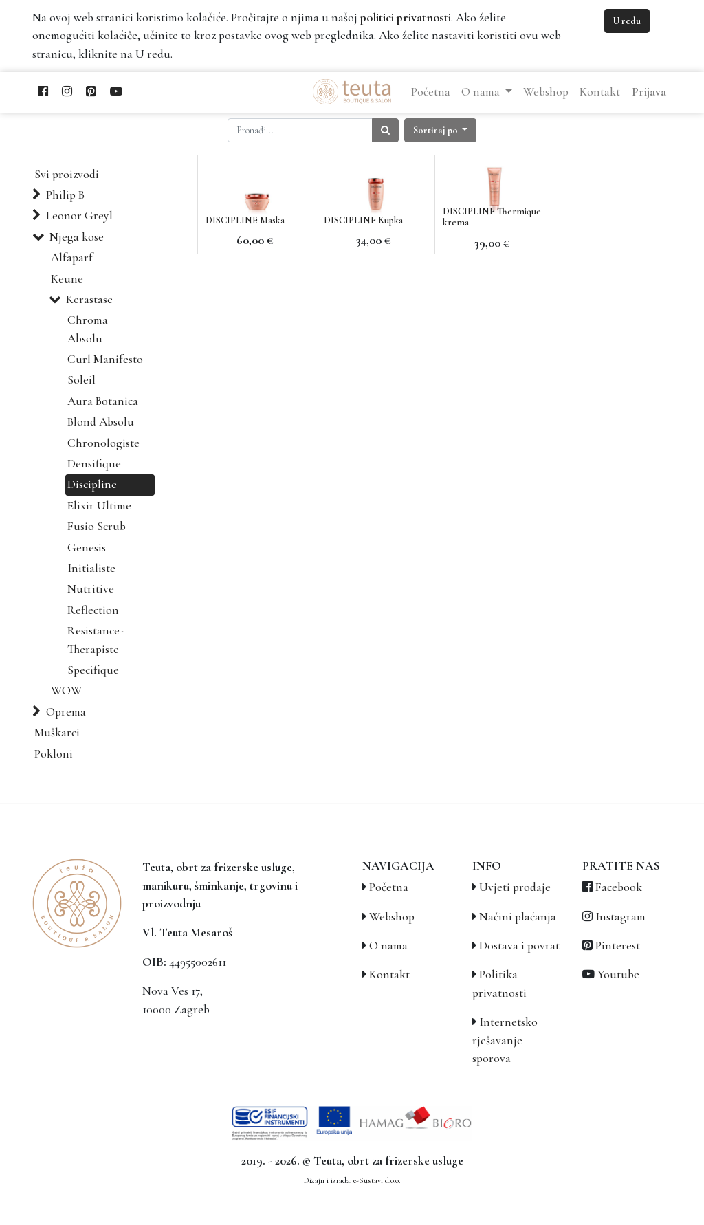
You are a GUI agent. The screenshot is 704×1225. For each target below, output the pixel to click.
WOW (66, 690)
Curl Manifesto (105, 359)
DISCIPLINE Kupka (363, 220)
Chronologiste (103, 443)
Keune (67, 279)
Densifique (94, 463)
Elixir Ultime (99, 505)
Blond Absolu (100, 422)
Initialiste (91, 568)
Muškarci (57, 732)
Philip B (65, 195)
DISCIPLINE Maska (245, 220)
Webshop (392, 916)
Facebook (618, 887)
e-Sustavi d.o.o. (376, 1180)
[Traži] (385, 130)
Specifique (93, 670)
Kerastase (89, 299)
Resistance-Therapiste (95, 639)
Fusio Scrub (96, 526)
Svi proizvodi (66, 174)
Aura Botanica (102, 401)
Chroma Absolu (87, 329)
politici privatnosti (405, 17)
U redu (627, 21)
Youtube (618, 974)
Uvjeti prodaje (515, 887)
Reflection (93, 610)
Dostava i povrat (519, 945)
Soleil (81, 380)
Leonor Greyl (79, 215)
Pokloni (53, 754)
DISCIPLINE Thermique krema (492, 217)
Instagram (620, 916)
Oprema (66, 712)
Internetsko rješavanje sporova (505, 1040)
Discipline (92, 484)
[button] (440, 130)
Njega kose (77, 237)
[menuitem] (431, 92)
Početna (388, 887)
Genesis (86, 547)
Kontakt (389, 974)
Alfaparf (72, 257)
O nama (388, 945)
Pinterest (617, 945)
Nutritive (90, 589)
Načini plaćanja (517, 916)
